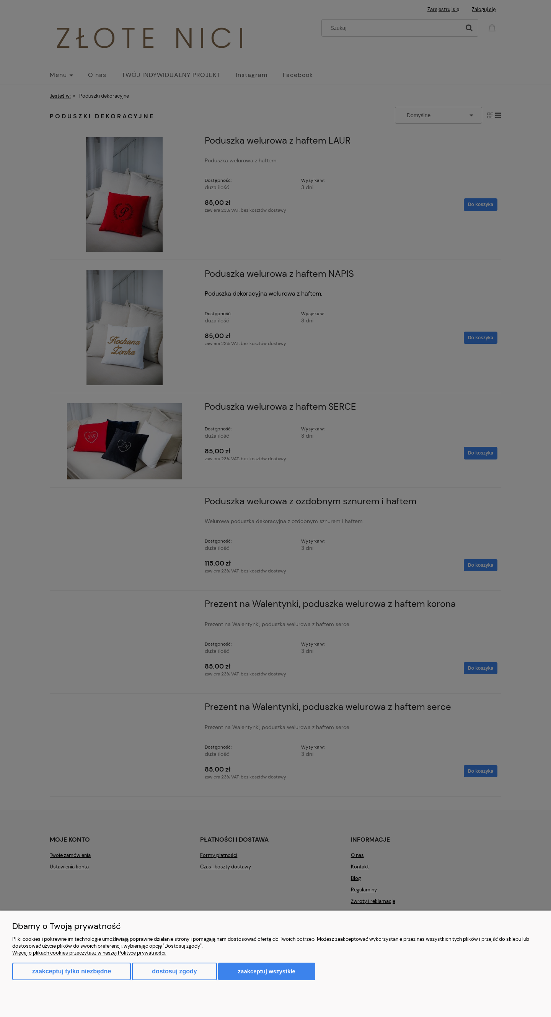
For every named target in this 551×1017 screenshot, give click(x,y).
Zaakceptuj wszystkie (266, 971)
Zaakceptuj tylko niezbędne (71, 971)
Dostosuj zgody (174, 971)
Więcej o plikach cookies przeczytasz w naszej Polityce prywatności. (89, 953)
